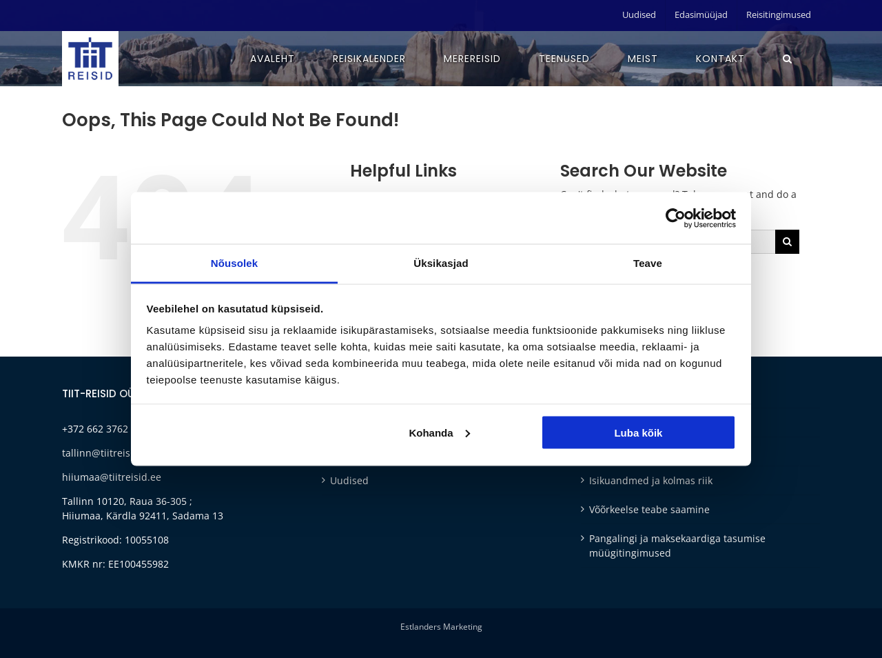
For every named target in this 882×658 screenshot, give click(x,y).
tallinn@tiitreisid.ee (107, 452)
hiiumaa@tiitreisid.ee (111, 476)
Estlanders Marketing (441, 626)
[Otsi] (787, 242)
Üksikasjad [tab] (440, 263)
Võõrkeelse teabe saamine (649, 509)
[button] (787, 58)
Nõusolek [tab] (234, 263)
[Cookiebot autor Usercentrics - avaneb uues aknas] (675, 218)
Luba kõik (638, 432)
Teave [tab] (647, 263)
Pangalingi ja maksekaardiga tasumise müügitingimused (677, 545)
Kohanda (439, 432)
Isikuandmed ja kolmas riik (650, 480)
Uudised (349, 480)
